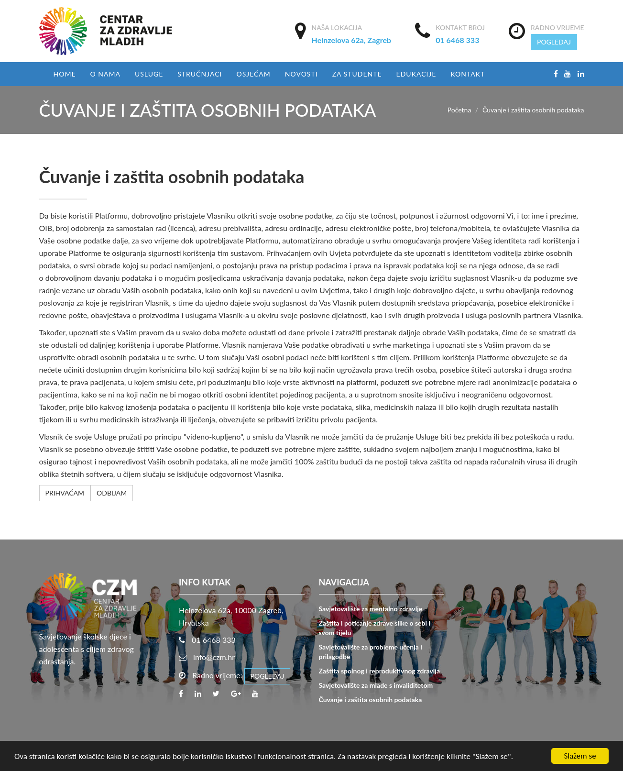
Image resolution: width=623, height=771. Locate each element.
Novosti (301, 74)
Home (65, 74)
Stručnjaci (199, 74)
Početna (459, 110)
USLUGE (149, 74)
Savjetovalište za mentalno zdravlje (371, 609)
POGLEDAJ (554, 42)
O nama (105, 74)
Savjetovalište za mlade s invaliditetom (376, 685)
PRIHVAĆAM (65, 493)
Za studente (357, 74)
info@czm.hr (214, 656)
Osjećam (253, 74)
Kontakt (467, 74)
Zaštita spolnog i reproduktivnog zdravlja (379, 671)
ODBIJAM (112, 493)
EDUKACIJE (416, 74)
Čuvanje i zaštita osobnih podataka (370, 699)
